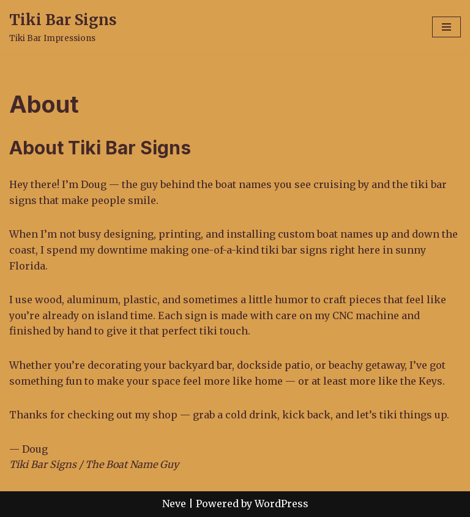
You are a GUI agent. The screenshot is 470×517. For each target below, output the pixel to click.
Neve (174, 503)
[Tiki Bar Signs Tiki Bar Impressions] (63, 27)
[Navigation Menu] (446, 27)
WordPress (281, 503)
